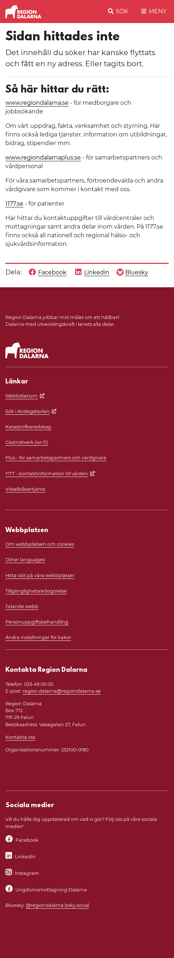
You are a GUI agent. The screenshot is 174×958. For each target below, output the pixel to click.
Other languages (25, 559)
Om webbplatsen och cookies (39, 544)
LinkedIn (25, 856)
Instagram (27, 873)
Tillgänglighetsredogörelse (36, 591)
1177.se (14, 203)
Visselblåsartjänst (25, 489)
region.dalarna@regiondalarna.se (62, 691)
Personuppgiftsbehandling (36, 622)
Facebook (26, 840)
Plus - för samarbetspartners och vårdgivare (55, 457)
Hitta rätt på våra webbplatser (39, 575)
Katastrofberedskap (28, 426)
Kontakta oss (20, 737)
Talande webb (21, 606)
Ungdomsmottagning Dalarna (51, 889)
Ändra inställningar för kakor (38, 637)
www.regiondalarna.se (37, 102)
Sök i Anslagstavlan (27, 411)
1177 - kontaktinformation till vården (46, 473)
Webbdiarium (21, 396)
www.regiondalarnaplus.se (43, 157)
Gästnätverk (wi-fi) (26, 442)
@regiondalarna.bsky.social (57, 905)
